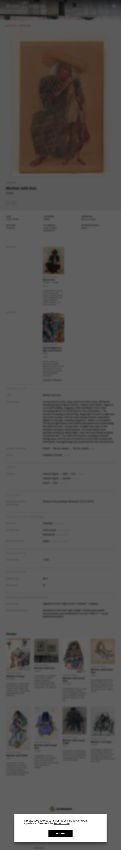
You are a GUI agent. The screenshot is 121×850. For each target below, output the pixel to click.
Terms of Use (61, 823)
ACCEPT (60, 833)
